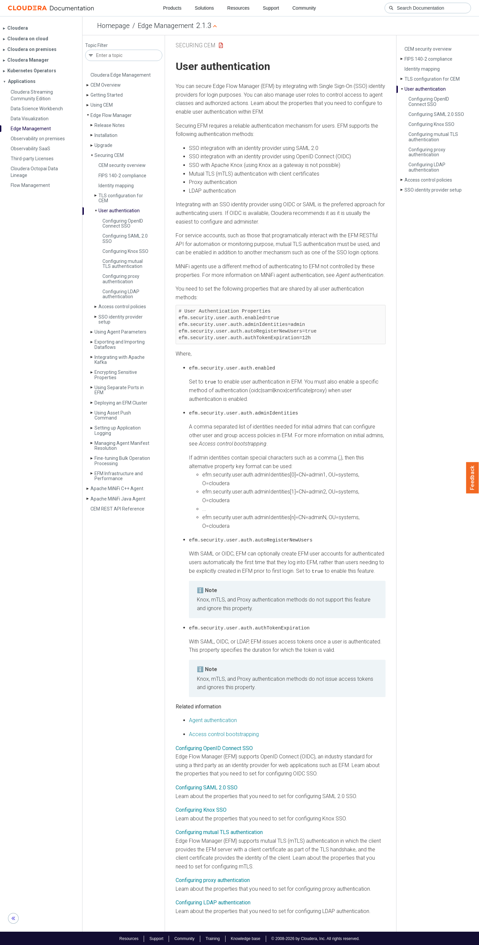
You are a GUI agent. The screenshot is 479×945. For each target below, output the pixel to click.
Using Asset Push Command (112, 415)
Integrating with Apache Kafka (119, 360)
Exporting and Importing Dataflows (119, 344)
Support (271, 8)
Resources (238, 8)
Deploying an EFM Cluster (120, 403)
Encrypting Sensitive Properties (115, 375)
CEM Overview (105, 85)
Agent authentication (213, 719)
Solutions (204, 8)
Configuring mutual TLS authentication (122, 264)
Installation (105, 135)
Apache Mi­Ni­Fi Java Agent (117, 498)
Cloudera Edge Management (120, 75)
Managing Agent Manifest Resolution (121, 446)
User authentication (119, 210)
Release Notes (109, 125)
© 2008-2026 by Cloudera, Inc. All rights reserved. (315, 937)
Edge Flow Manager (111, 115)
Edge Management (166, 26)
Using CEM (101, 105)
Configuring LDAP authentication (120, 294)
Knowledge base (245, 937)
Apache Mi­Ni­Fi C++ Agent (116, 488)
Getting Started (106, 95)
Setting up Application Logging (117, 430)
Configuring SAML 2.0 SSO (125, 238)
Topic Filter (96, 45)
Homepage (113, 26)
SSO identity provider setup (120, 319)
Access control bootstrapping (224, 733)
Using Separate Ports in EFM (119, 390)
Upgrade (103, 145)
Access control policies (122, 306)
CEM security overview (122, 165)
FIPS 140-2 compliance (122, 175)
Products (172, 8)
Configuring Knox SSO (125, 251)
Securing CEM (109, 155)
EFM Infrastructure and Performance (118, 476)
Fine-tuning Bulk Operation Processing (122, 461)
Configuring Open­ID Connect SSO (122, 223)
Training (213, 937)
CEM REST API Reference (117, 508)
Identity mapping (116, 185)
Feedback (472, 478)
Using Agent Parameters (120, 332)
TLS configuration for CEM (120, 198)
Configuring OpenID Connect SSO (214, 747)
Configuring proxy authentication (120, 279)
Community (304, 8)
